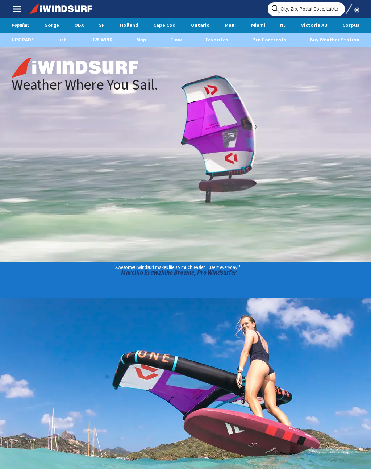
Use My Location (352, 7)
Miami (258, 25)
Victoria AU (314, 25)
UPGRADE (23, 39)
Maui (230, 25)
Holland (129, 25)
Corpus (350, 25)
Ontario (200, 25)
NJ (283, 25)
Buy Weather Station (334, 39)
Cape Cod (164, 25)
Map (141, 39)
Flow (176, 39)
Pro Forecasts (269, 39)
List (61, 39)
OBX (79, 25)
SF (102, 25)
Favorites (216, 39)
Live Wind (101, 39)
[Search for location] (306, 9)
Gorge (51, 25)
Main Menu (17, 9)
